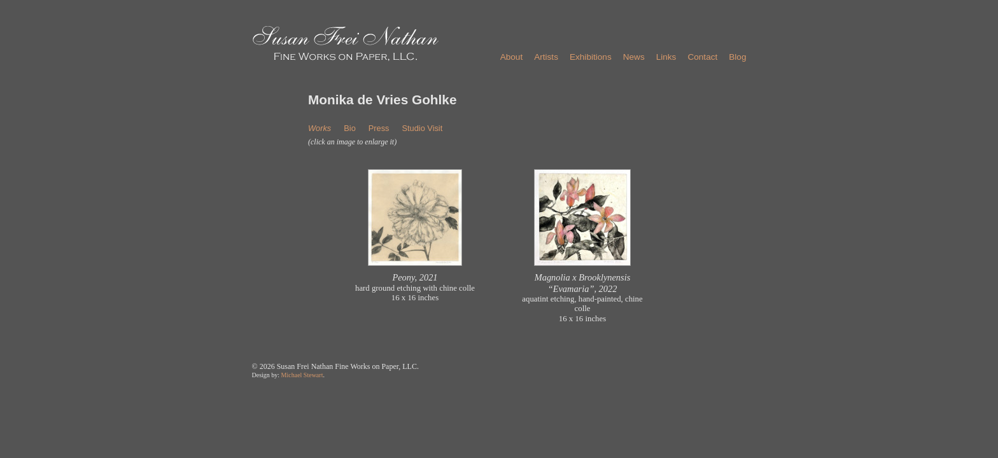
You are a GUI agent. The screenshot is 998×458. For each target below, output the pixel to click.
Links (666, 57)
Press (379, 128)
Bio (350, 128)
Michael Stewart (302, 374)
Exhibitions (591, 57)
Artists (546, 57)
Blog (737, 57)
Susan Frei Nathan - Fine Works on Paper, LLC (345, 43)
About (511, 57)
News (634, 57)
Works (319, 128)
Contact (702, 57)
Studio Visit (422, 128)
